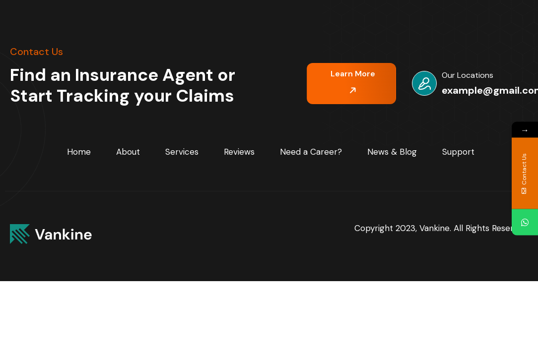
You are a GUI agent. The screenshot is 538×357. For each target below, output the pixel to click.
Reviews (239, 151)
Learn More (353, 81)
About (128, 151)
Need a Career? (311, 151)
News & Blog (392, 151)
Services (182, 151)
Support (458, 151)
